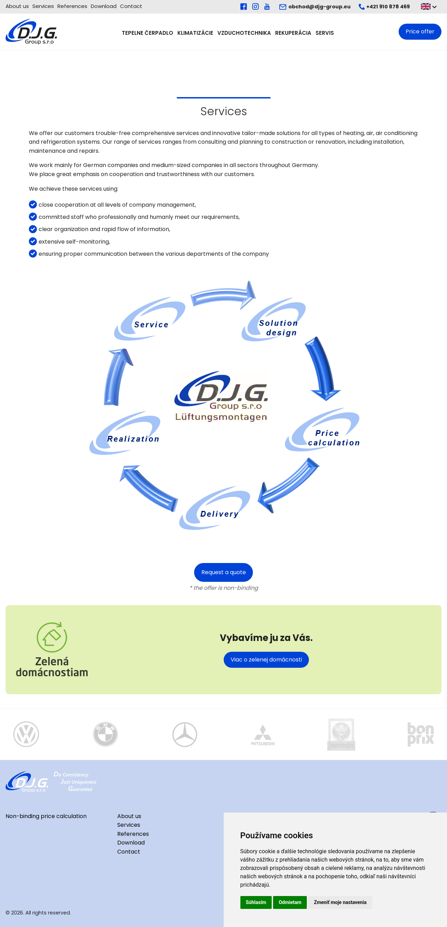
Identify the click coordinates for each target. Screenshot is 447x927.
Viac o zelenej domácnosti (266, 660)
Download (104, 6)
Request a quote (223, 572)
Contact (131, 6)
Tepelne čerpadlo (147, 32)
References (72, 6)
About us (17, 6)
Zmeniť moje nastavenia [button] (340, 902)
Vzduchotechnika (244, 32)
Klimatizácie (195, 32)
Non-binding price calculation (46, 816)
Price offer (420, 31)
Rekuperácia (293, 32)
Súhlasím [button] (256, 902)
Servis (325, 32)
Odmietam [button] (290, 902)
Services (43, 6)
